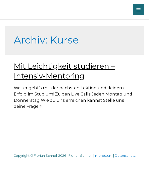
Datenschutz (125, 156)
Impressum (103, 156)
